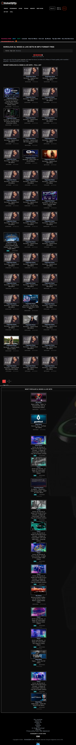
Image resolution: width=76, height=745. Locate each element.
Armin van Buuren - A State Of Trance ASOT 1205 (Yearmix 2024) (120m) (38, 620)
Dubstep (32, 8)
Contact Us (38, 722)
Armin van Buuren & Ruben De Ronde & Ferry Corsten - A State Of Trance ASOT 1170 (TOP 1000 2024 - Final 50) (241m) (39, 536)
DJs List (38, 38)
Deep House (40, 8)
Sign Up (58, 9)
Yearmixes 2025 (5, 38)
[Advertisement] (38, 26)
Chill (11, 11)
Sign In (58, 7)
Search (52, 8)
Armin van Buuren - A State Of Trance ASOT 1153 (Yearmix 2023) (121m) (38, 470)
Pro (63, 8)
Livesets (22, 38)
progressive (13, 8)
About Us (38, 720)
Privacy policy (31, 730)
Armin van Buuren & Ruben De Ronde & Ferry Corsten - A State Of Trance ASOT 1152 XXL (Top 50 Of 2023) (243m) (38, 515)
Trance (6, 8)
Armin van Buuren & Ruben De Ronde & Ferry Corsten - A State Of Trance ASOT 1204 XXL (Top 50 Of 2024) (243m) (38, 579)
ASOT (17, 38)
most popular (21, 59)
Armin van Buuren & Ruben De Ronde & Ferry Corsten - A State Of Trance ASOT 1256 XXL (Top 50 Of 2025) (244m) (38, 686)
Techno (26, 8)
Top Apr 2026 (51, 38)
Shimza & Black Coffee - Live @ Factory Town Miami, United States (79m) (38, 599)
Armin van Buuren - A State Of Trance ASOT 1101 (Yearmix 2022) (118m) (38, 641)
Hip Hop (6, 11)
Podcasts (38, 724)
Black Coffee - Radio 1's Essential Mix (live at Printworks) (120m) (38, 406)
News (38, 726)
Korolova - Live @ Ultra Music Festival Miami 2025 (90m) (30, 307)
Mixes (38, 723)
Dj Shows (44, 38)
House (20, 8)
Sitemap (38, 728)
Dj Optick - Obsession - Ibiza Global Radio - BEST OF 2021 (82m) (38, 491)
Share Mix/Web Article (63, 38)
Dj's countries (38, 719)
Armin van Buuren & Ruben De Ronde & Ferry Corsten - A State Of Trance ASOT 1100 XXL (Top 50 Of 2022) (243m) (38, 450)
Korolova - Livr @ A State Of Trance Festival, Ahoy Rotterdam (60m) (11, 121)
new (29, 59)
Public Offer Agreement (42, 730)
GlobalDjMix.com (29, 738)
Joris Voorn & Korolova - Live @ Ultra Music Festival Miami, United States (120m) (11, 101)
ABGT (13, 38)
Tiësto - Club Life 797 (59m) (39, 661)
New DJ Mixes (30, 38)
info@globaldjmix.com (7, 41)
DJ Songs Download (38, 727)
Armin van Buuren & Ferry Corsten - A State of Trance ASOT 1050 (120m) (38, 556)
